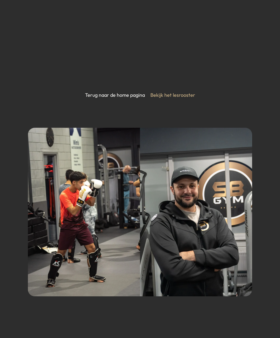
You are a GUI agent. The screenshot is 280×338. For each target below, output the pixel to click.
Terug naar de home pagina (115, 95)
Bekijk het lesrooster (172, 95)
